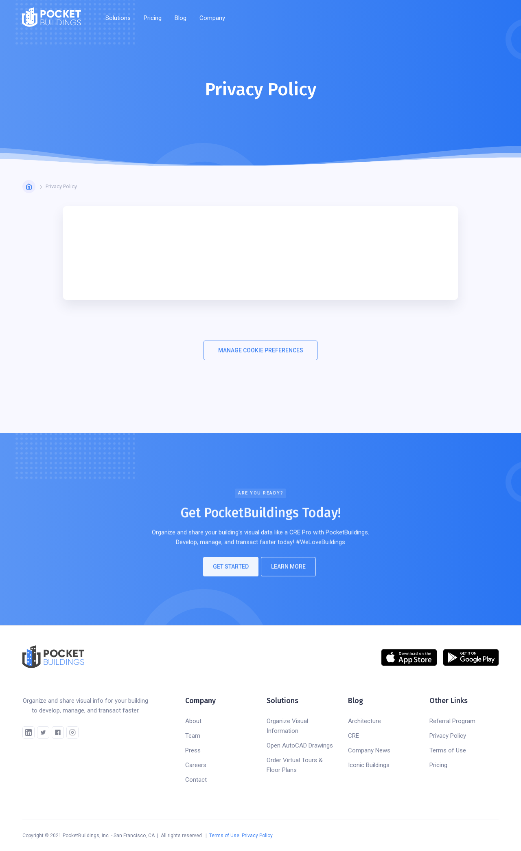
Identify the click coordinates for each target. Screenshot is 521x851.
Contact (196, 779)
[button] (118, 18)
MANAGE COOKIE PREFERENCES (260, 350)
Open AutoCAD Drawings (300, 745)
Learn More (288, 570)
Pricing (153, 18)
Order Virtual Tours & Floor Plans (295, 765)
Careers (195, 765)
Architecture (364, 721)
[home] (51, 18)
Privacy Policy (447, 735)
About (193, 721)
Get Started (231, 570)
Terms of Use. (225, 835)
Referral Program (452, 721)
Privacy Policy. (258, 835)
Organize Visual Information (287, 725)
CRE (353, 735)
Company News (369, 750)
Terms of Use (447, 750)
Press (193, 750)
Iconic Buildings (369, 765)
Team (192, 735)
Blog (180, 18)
